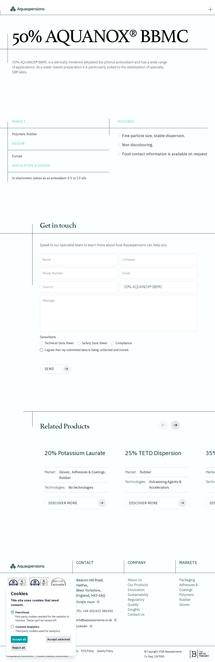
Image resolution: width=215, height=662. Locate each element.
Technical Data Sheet (57, 343)
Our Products (138, 585)
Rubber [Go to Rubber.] (185, 599)
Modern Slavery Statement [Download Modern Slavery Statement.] (52, 656)
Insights (134, 609)
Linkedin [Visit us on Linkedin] (84, 626)
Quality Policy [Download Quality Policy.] (105, 651)
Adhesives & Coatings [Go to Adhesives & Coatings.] (188, 587)
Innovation (136, 590)
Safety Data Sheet (92, 343)
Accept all (19, 639)
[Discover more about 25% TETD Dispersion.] (157, 503)
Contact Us (136, 614)
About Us (135, 580)
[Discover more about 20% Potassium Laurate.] (76, 503)
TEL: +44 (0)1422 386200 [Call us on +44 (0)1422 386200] (94, 611)
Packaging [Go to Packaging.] (187, 580)
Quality (133, 604)
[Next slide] (175, 425)
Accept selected (58, 639)
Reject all (18, 647)
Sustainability (138, 595)
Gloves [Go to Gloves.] (184, 604)
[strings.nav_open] (209, 8)
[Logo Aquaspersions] (53, 8)
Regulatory (136, 599)
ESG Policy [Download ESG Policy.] (87, 651)
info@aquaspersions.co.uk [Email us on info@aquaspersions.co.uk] (96, 620)
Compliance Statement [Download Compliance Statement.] (19, 656)
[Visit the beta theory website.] (199, 654)
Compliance (121, 343)
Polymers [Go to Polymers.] (186, 595)
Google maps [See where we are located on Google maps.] (88, 602)
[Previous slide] (163, 425)
